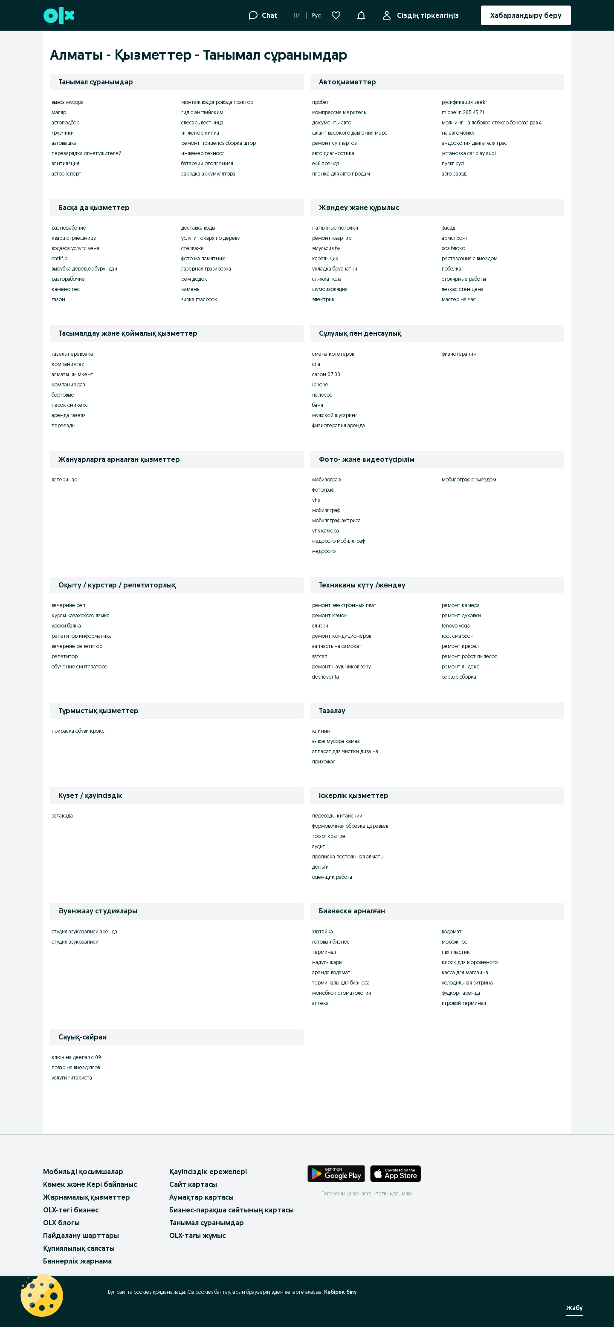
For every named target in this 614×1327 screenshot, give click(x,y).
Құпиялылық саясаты (79, 1248)
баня (317, 405)
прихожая (324, 761)
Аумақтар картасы (201, 1197)
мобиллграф (326, 510)
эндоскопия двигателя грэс (474, 143)
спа (316, 364)
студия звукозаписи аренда (84, 931)
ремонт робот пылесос (469, 656)
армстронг (455, 238)
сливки (320, 625)
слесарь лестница (202, 122)
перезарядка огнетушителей (87, 153)
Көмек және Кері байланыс (90, 1184)
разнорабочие (69, 228)
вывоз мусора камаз (336, 741)
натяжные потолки (335, 228)
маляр (59, 112)
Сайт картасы (193, 1184)
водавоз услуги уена (75, 248)
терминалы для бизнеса (341, 982)
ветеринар (64, 479)
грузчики (63, 133)
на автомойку (458, 133)
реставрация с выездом (470, 258)
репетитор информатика (82, 636)
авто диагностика (333, 153)
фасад (448, 228)
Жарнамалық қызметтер (86, 1197)
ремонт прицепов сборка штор (218, 143)
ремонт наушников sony (341, 666)
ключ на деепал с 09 (76, 1057)
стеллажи (192, 248)
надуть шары (327, 962)
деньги (320, 867)
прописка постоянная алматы (348, 856)
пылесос (322, 394)
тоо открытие (328, 836)
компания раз (68, 384)
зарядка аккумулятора (208, 173)
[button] (361, 14)
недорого (324, 551)
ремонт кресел (460, 646)
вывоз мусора (68, 102)
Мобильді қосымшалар (83, 1171)
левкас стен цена (463, 289)
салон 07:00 (326, 374)
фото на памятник (203, 258)
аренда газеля (69, 415)
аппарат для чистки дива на (345, 751)
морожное (455, 941)
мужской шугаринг (334, 415)
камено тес (66, 289)
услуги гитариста (72, 1077)
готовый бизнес (331, 941)
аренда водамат (331, 972)
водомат (452, 931)
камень (190, 289)
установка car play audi (469, 153)
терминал (324, 952)
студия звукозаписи (75, 941)
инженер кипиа (200, 133)
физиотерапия (459, 354)
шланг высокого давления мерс (349, 133)
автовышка (64, 143)
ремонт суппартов (334, 143)
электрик (323, 299)
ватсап (319, 656)
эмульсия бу (326, 248)
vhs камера (325, 530)
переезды (63, 425)
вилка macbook (199, 299)
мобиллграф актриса (336, 520)
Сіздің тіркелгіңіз (426, 15)
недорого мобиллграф (338, 541)
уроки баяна (66, 625)
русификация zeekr (464, 102)
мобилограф (326, 479)
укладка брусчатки (334, 268)
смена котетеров (333, 354)
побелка (451, 268)
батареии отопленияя (207, 163)
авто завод (454, 173)
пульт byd (453, 163)
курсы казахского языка (81, 615)
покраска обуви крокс (78, 731)
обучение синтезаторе (79, 666)
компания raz (68, 364)
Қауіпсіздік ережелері (208, 1171)
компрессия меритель (339, 112)
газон (58, 299)
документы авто (331, 122)
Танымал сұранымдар (206, 1222)
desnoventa (325, 677)
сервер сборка (459, 677)
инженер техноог (202, 153)
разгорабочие (68, 279)
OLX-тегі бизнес (70, 1210)
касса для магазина (465, 972)
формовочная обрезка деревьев (350, 826)
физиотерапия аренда (338, 425)
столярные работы (464, 279)
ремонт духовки (461, 615)
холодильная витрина (467, 982)
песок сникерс (70, 405)
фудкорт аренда (461, 993)
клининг (322, 731)
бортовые (63, 394)
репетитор (65, 656)
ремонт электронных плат (344, 605)
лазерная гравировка (206, 268)
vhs (316, 500)
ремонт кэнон (330, 615)
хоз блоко (453, 248)
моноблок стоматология (341, 993)
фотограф (323, 489)
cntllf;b (59, 258)
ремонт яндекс (460, 666)
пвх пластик (456, 952)
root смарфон (458, 636)
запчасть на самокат (337, 646)
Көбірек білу (340, 1292)
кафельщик (325, 258)
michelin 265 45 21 (463, 112)
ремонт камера (461, 605)
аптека (320, 1003)
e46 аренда (325, 163)
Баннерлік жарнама (77, 1261)
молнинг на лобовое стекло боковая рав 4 (492, 122)
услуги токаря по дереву (210, 238)
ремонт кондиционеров (341, 636)
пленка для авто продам (341, 173)
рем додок (194, 279)
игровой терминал (464, 1003)
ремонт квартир (331, 238)
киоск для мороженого (470, 962)
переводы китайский (337, 815)
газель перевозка (72, 354)
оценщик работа (332, 877)
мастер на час (459, 299)
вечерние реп (68, 605)
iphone (320, 384)
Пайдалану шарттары (81, 1235)
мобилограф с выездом (469, 479)
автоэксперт (66, 173)
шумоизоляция (330, 289)
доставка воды (198, 228)
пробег (320, 102)
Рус (316, 15)
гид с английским (202, 112)
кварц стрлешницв (74, 238)
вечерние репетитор (77, 646)
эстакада (62, 815)
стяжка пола (327, 279)
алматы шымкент (72, 374)
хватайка (322, 931)
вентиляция (65, 163)
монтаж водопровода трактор (217, 102)
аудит (318, 846)
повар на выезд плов (76, 1067)
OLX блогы (61, 1222)
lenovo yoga (456, 625)
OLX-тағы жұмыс (197, 1235)
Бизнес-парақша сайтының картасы (231, 1210)
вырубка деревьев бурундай (84, 268)
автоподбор (65, 122)
